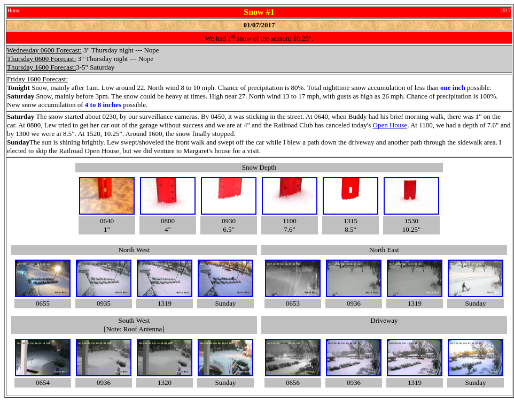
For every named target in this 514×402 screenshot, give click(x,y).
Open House (390, 125)
